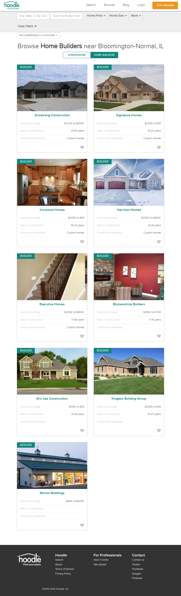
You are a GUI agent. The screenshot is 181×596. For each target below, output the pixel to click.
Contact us (138, 559)
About (58, 564)
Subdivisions (77, 55)
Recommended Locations (38, 35)
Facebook (137, 569)
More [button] (136, 15)
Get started (100, 564)
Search (91, 5)
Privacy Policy (63, 573)
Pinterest (137, 578)
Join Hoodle (165, 5)
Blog (126, 5)
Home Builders (104, 55)
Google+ (136, 573)
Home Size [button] (118, 15)
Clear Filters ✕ (27, 26)
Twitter (136, 564)
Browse (109, 5)
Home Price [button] (96, 15)
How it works (101, 559)
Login (141, 5)
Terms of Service (64, 569)
